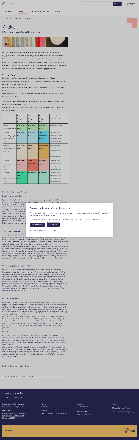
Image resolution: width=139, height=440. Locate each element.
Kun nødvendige (37, 225)
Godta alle (53, 225)
